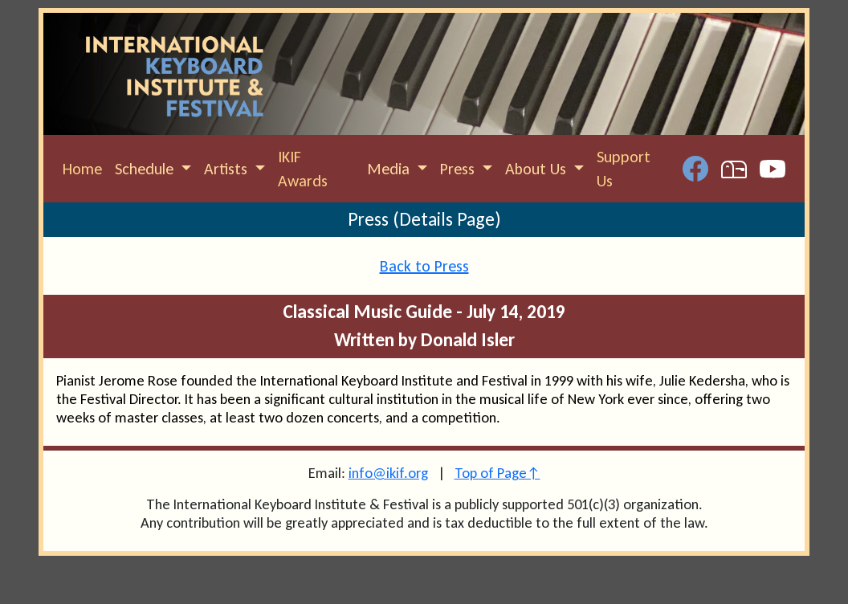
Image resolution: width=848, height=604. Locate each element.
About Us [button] (537, 168)
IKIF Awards (303, 168)
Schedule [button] (146, 168)
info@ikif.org (388, 472)
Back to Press (424, 265)
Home (82, 168)
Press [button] (459, 168)
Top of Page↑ (497, 472)
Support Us (623, 168)
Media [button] (390, 168)
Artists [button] (227, 168)
